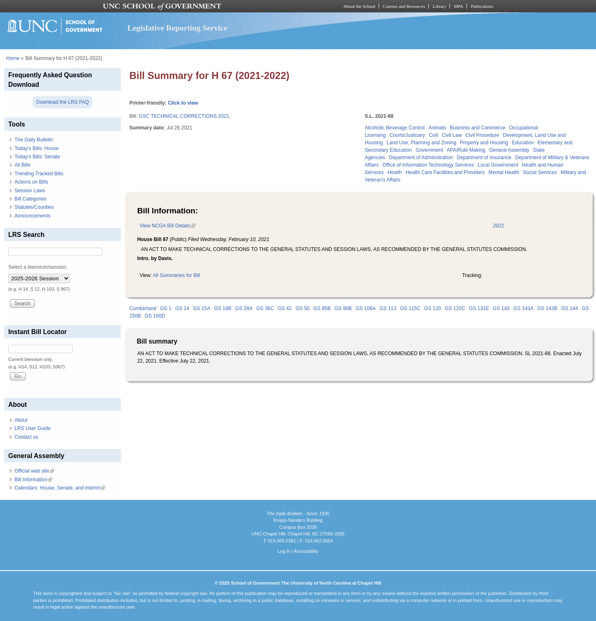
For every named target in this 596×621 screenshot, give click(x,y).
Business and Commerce (477, 128)
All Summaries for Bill (176, 275)
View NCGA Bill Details (167, 226)
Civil (433, 135)
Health (394, 172)
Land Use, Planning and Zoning (421, 143)
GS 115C (410, 308)
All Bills (22, 165)
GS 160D (154, 316)
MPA (458, 6)
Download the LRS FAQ (62, 102)
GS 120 (432, 308)
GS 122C (455, 308)
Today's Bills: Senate (37, 157)
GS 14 (182, 308)
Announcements (32, 216)
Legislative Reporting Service (177, 28)
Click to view (183, 103)
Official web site (34, 471)
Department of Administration (421, 157)
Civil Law (452, 135)
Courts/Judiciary (407, 135)
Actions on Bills (31, 182)
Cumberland (142, 308)
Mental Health (503, 172)
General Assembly (509, 150)
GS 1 (165, 308)
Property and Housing (484, 143)
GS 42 (285, 308)
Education (523, 143)
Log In (283, 551)
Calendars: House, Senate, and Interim (59, 488)
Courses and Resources (404, 6)
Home (12, 58)
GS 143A (523, 308)
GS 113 (388, 308)
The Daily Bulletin (33, 140)
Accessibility (305, 551)
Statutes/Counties (34, 207)
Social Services (540, 172)
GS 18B (222, 308)
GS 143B (547, 308)
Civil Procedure (482, 135)
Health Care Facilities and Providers (445, 172)
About (20, 420)
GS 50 (303, 308)
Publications (482, 6)
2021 (498, 226)
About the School (359, 6)
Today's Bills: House (36, 148)
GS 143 (501, 308)
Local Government (498, 165)
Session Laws (29, 190)
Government (429, 150)
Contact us (26, 437)
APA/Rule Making (466, 150)
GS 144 (569, 308)
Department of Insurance (484, 157)
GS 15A (201, 308)
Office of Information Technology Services (428, 165)
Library (439, 6)
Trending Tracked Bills (38, 174)
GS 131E (479, 308)
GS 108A (366, 308)
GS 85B (322, 308)
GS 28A (243, 308)
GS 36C (265, 308)
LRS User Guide (32, 428)
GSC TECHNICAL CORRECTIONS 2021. (185, 116)
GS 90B (343, 308)
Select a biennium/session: (37, 267)
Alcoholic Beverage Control (395, 128)
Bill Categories (30, 199)
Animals (437, 128)
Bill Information (33, 479)
